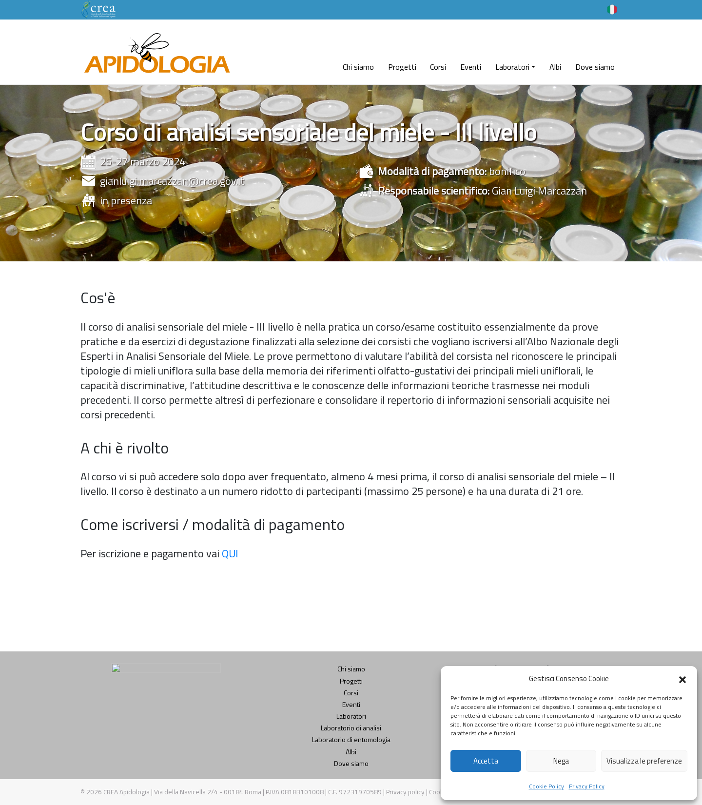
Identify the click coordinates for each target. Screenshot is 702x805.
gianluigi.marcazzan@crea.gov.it (172, 181)
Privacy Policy (586, 786)
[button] (682, 679)
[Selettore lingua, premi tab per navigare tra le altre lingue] (612, 9)
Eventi (470, 67)
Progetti (402, 67)
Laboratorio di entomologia (351, 739)
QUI (230, 553)
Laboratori (512, 67)
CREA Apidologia (126, 792)
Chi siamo (358, 67)
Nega (561, 760)
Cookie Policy (546, 786)
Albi (555, 67)
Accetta (485, 760)
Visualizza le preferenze (644, 760)
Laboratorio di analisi (351, 728)
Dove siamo (595, 67)
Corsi (438, 67)
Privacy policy (406, 792)
